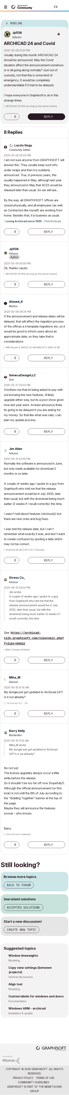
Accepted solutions (23, 907)
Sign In (63, 7)
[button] (7, 117)
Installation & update (20, 1013)
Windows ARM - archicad (27, 1008)
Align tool (15, 984)
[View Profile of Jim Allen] (15, 449)
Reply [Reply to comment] (48, 232)
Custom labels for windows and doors (36, 996)
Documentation (17, 1001)
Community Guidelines (33, 1082)
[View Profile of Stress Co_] (17, 577)
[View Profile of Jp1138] (17, 32)
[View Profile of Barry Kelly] (17, 731)
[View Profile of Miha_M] (14, 677)
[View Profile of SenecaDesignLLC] (22, 375)
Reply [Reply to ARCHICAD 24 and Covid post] (48, 117)
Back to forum (19, 885)
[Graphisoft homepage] (51, 1049)
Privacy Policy (23, 1077)
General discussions (20, 976)
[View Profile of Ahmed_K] (16, 301)
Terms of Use (45, 1077)
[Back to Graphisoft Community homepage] (22, 6)
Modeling (14, 960)
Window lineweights (23, 955)
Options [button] (63, 22)
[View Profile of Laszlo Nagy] (23, 145)
